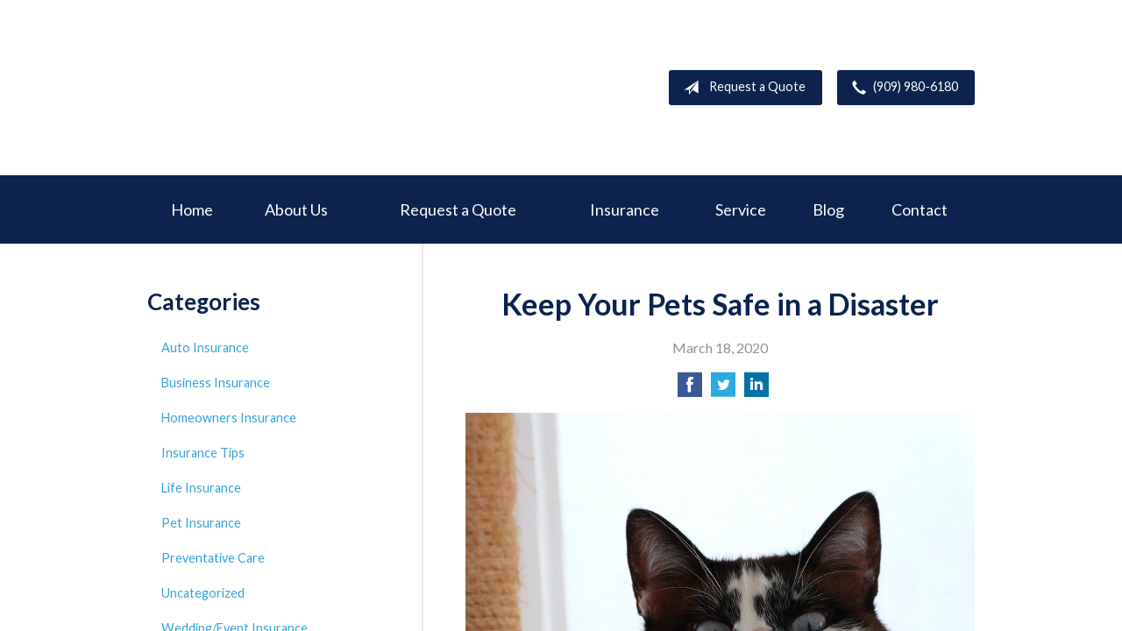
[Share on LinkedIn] (756, 389)
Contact (919, 209)
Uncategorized (203, 592)
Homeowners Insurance (228, 417)
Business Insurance (215, 382)
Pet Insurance (201, 522)
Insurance (624, 209)
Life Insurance (201, 487)
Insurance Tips (203, 452)
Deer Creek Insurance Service (278, 87)
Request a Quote (741, 87)
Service (740, 209)
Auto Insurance (205, 347)
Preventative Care (213, 557)
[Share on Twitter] (723, 389)
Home (192, 209)
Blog (828, 209)
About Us (296, 209)
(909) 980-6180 (901, 87)
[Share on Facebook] (690, 389)
